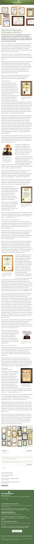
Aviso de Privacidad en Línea (24, 535)
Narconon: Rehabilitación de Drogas (8, 508)
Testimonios (27, 509)
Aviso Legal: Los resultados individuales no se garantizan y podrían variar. (17, 537)
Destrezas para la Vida (19, 509)
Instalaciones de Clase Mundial (6, 452)
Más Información (4, 526)
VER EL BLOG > (4, 485)
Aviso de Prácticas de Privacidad (9, 536)
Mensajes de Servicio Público (22, 527)
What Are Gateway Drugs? (7, 475)
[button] (17, 531)
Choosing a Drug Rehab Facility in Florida (10, 482)
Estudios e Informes (27, 451)
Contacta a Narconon (11, 527)
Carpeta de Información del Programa (16, 526)
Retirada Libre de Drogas (21, 508)
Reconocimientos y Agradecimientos (8, 517)
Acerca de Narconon (5, 516)
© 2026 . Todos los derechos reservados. (10, 535)
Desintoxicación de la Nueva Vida (7, 509)
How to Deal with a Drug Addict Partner (10, 478)
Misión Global (13, 516)
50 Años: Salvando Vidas (21, 516)
